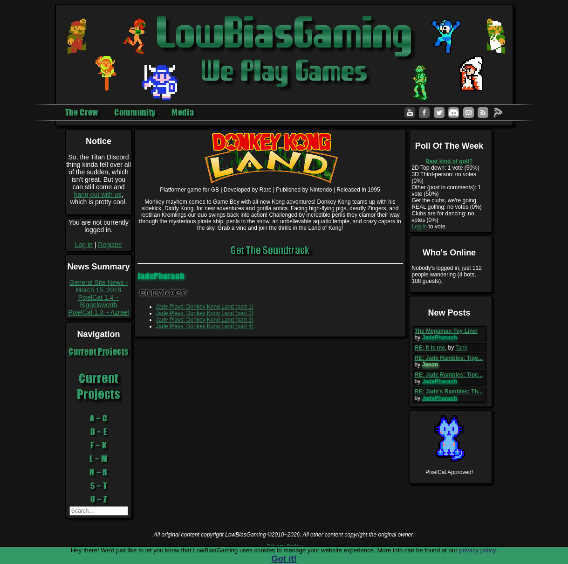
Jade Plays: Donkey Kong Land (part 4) (204, 326)
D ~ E (98, 431)
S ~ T (98, 486)
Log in (84, 244)
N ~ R (98, 472)
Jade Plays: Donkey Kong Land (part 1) (204, 306)
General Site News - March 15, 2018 (98, 286)
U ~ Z (98, 499)
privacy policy (477, 550)
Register (110, 244)
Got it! (283, 559)
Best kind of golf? (448, 161)
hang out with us (98, 194)
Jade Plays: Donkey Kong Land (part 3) (204, 319)
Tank (461, 347)
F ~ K (98, 445)
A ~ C (99, 418)
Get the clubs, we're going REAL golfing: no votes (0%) (447, 203)
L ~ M (98, 459)
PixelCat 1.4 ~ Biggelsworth (98, 301)
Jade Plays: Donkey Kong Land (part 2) (204, 313)
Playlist (163, 293)
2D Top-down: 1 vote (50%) (445, 168)
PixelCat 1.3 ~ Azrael (98, 312)
